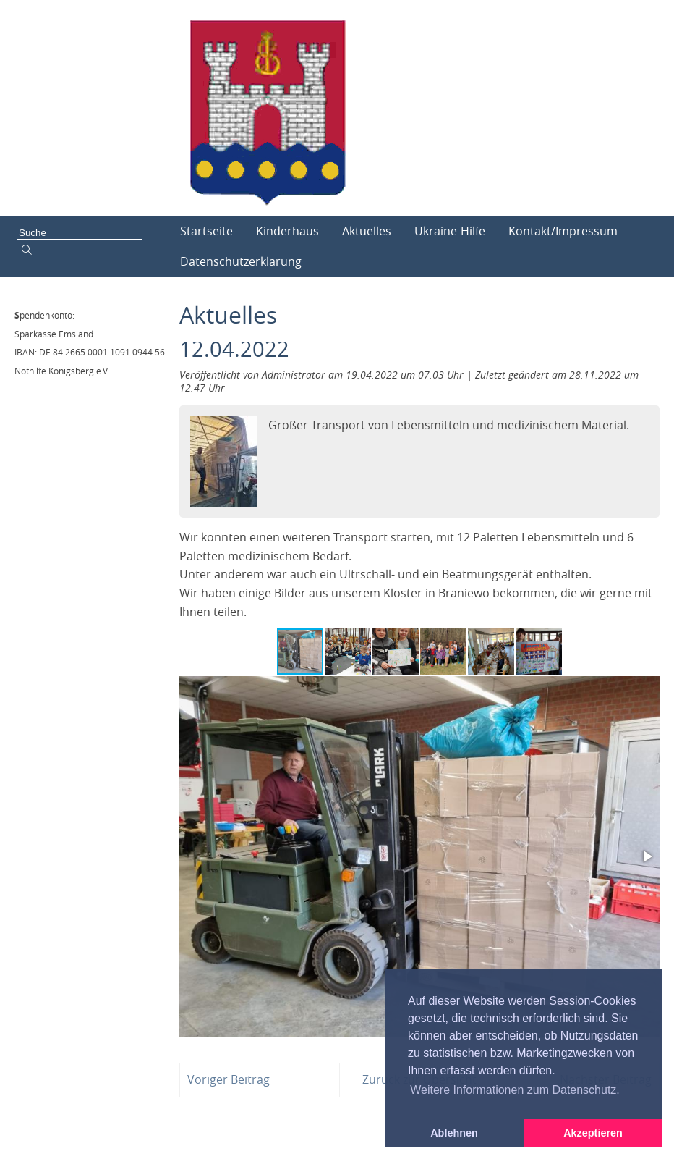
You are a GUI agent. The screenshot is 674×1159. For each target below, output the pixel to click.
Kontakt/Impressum (563, 231)
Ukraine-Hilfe (449, 231)
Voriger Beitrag (228, 1079)
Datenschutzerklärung (241, 261)
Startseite (206, 231)
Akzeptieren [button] (593, 1133)
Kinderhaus (287, 231)
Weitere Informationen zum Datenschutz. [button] (515, 1090)
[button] (348, 651)
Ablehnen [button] (454, 1133)
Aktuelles (366, 231)
